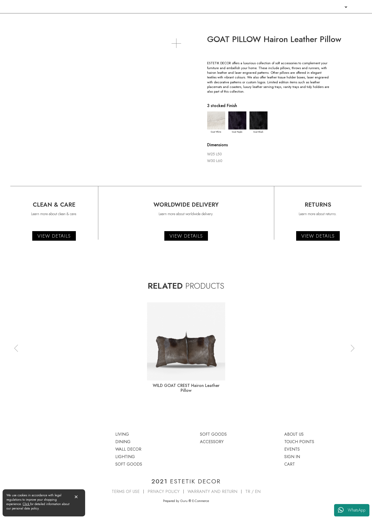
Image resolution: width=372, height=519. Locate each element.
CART (289, 464)
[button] (16, 348)
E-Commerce (200, 500)
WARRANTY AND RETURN (212, 491)
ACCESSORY (351, 19)
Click (26, 504)
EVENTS (319, 7)
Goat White (216, 122)
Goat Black (258, 122)
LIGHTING (211, 19)
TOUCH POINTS (295, 7)
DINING (77, 19)
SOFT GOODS (280, 19)
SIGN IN (336, 7)
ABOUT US (270, 7)
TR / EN (253, 491)
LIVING (16, 19)
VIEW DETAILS (54, 235)
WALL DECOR (143, 19)
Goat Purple (237, 122)
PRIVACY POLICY (164, 491)
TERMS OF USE (126, 491)
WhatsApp (352, 510)
